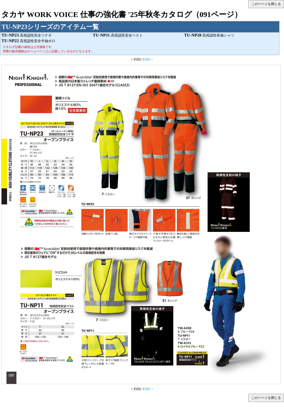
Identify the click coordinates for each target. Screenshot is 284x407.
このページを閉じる (266, 4)
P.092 (146, 59)
